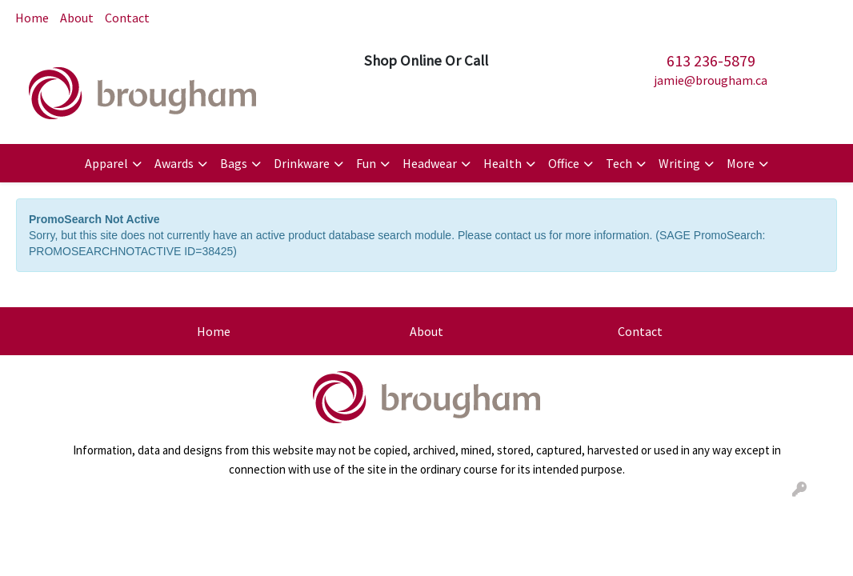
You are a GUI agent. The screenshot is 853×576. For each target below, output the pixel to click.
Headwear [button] (429, 163)
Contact (127, 18)
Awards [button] (174, 163)
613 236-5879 (711, 60)
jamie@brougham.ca (710, 80)
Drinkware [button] (302, 163)
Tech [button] (619, 163)
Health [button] (502, 163)
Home (32, 18)
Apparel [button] (106, 163)
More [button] (741, 163)
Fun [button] (366, 163)
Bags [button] (233, 163)
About (77, 18)
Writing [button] (679, 163)
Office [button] (563, 163)
